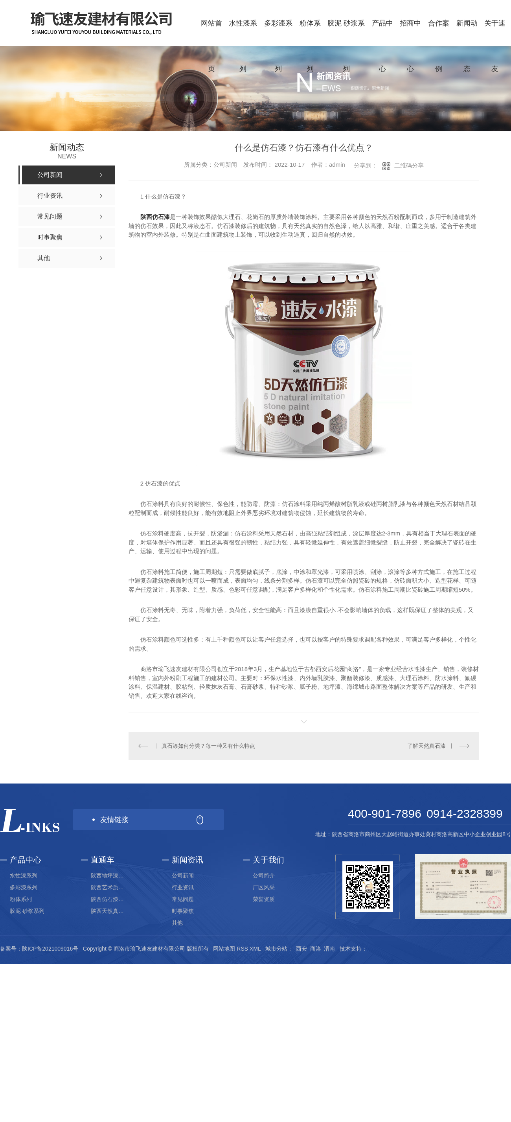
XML (255, 948)
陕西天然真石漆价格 (109, 911)
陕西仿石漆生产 (109, 899)
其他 (177, 923)
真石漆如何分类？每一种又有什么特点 (208, 746)
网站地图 (224, 948)
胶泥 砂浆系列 (346, 46)
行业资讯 (183, 887)
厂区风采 (264, 887)
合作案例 (438, 46)
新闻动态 (467, 46)
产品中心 (382, 46)
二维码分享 (409, 165)
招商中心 (410, 46)
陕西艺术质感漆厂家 (109, 887)
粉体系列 (310, 46)
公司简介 (264, 875)
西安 (301, 948)
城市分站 (276, 948)
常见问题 (183, 899)
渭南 (329, 948)
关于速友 (494, 46)
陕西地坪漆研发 (109, 875)
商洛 (315, 948)
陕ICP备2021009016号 (50, 948)
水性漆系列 (243, 46)
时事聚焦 (183, 911)
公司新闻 (183, 875)
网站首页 (211, 46)
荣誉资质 (264, 899)
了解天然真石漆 (426, 746)
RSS (242, 948)
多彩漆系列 (278, 46)
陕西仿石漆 (155, 216)
